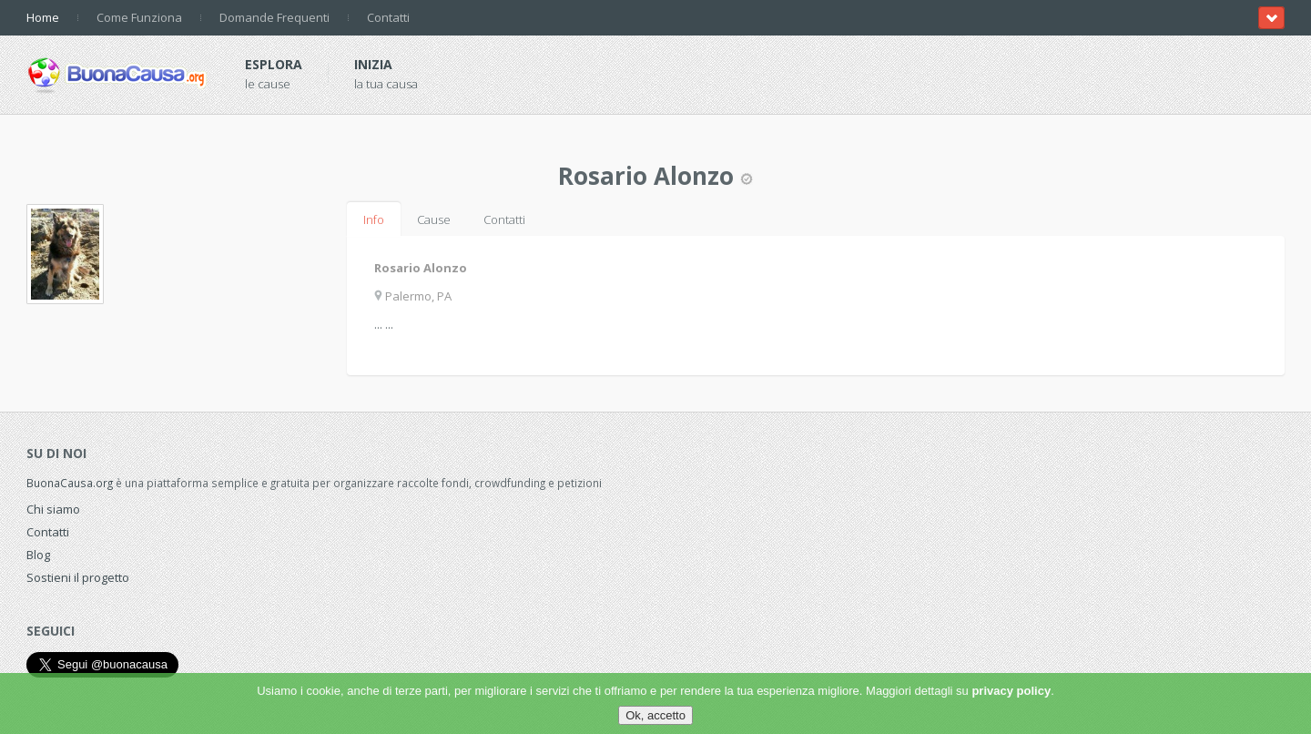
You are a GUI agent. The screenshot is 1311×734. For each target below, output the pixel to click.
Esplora (273, 64)
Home (42, 17)
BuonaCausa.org (69, 482)
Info (373, 219)
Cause (434, 219)
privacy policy (1011, 691)
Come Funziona (139, 17)
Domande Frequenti (274, 17)
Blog (38, 554)
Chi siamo (53, 509)
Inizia (373, 64)
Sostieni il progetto (77, 577)
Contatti (388, 17)
